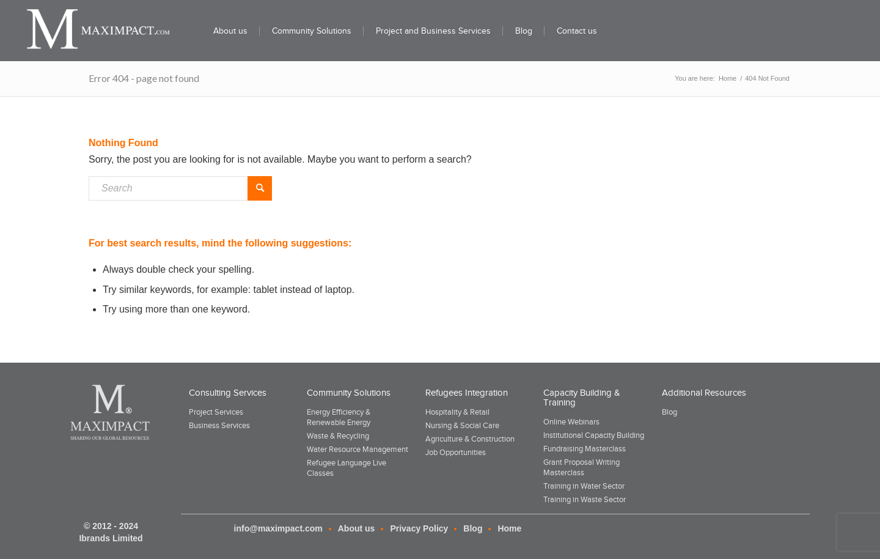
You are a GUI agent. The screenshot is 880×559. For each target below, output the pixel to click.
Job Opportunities (455, 452)
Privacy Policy (419, 528)
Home (509, 528)
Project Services (216, 411)
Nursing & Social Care (462, 425)
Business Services (219, 425)
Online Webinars (571, 421)
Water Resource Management (357, 449)
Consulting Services (227, 393)
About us (356, 528)
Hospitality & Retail (457, 411)
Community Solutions (349, 393)
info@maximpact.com (278, 528)
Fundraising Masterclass (584, 448)
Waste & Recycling (338, 435)
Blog (669, 411)
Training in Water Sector (584, 486)
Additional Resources (704, 393)
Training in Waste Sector (584, 499)
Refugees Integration (466, 393)
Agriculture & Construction (470, 438)
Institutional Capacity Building (593, 435)
